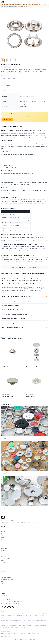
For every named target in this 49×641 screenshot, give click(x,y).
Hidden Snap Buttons (21, 613)
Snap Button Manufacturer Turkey (7, 623)
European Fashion (4, 546)
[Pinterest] (13, 607)
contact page (12, 261)
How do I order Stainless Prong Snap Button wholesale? (14, 332)
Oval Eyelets (41, 617)
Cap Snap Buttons (26, 615)
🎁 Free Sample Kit (14, 635)
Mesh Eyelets (35, 617)
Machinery (3, 585)
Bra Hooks (33, 620)
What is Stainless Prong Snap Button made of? (12, 309)
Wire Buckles (3, 571)
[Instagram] (2, 607)
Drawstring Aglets (22, 620)
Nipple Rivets (35, 618)
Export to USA (3, 544)
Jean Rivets (3, 620)
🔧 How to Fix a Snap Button (22, 633)
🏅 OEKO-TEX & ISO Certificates (34, 635)
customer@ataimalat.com (7, 597)
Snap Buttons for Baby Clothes (6, 625)
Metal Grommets (4, 618)
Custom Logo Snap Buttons (23, 622)
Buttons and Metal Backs (6, 577)
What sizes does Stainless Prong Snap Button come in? (14, 314)
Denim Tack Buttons (16, 618)
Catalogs (2, 535)
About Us (3, 531)
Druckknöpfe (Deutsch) (23, 627)
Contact (2, 541)
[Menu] (46, 1)
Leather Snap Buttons (17, 623)
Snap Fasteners (14, 613)
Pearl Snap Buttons (4, 615)
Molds (2, 581)
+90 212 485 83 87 (6, 595)
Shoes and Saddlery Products (7, 587)
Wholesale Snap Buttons (33, 622)
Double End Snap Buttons (43, 613)
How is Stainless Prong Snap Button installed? (12, 327)
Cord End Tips (15, 620)
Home (2, 6)
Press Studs (9, 613)
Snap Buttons (3, 556)
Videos (2, 539)
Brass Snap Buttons (25, 623)
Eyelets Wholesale (4, 627)
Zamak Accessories (4, 622)
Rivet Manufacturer (35, 625)
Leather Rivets (41, 618)
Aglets (2, 583)
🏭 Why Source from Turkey (5, 635)
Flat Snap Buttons (41, 615)
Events (2, 537)
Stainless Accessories (13, 6)
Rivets (2, 564)
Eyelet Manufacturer (43, 625)
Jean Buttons (3, 562)
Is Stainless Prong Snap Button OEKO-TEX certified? (14, 318)
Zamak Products (4, 590)
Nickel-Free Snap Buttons (16, 625)
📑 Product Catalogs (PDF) (23, 635)
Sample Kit (3, 550)
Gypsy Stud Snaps (11, 615)
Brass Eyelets (25, 617)
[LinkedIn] (5, 607)
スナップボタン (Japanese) (13, 627)
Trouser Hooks (28, 620)
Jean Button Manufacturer (26, 625)
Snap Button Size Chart (5, 617)
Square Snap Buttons (33, 615)
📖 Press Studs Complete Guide (33, 633)
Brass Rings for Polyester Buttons (7, 579)
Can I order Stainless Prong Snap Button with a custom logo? (16, 301)
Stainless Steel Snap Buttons (41, 620)
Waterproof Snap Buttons (34, 623)
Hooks (2, 569)
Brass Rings (16, 622)
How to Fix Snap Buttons (14, 617)
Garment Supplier (4, 548)
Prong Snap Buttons (34, 613)
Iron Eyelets (30, 617)
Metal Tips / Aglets (9, 620)
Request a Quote (7, 119)
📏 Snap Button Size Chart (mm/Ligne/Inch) (8, 633)
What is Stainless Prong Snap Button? (10, 305)
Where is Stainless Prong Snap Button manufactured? (14, 323)
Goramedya (34, 639)
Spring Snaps (28, 613)
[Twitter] (10, 607)
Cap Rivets (30, 618)
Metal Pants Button (24, 618)
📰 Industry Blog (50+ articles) (6, 636)
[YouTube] (8, 607)
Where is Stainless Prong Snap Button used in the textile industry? (17, 296)
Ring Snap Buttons (19, 615)
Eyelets (2, 560)
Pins (2, 567)
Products (6, 6)
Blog (2, 533)
